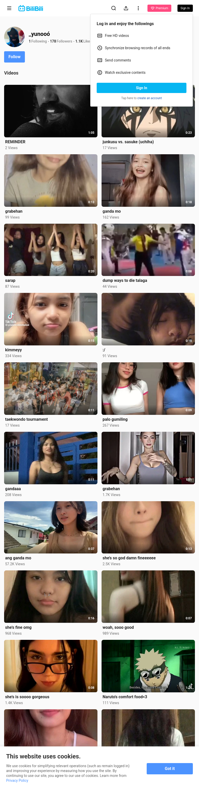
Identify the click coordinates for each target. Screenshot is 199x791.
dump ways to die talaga (125, 280)
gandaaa (13, 488)
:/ (104, 349)
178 (53, 41)
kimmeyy (13, 349)
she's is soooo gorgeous (27, 696)
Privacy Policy (17, 780)
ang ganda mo (18, 558)
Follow (14, 56)
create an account (149, 98)
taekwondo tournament (26, 419)
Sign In (141, 88)
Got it (170, 768)
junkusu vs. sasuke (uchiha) (128, 141)
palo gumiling (115, 419)
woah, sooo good (118, 627)
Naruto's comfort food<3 (125, 696)
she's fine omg (18, 627)
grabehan (13, 211)
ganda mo (112, 211)
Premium (159, 8)
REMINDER (15, 141)
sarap (10, 280)
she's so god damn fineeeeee (129, 558)
